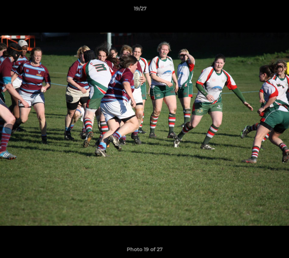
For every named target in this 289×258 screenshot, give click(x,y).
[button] (259, 10)
